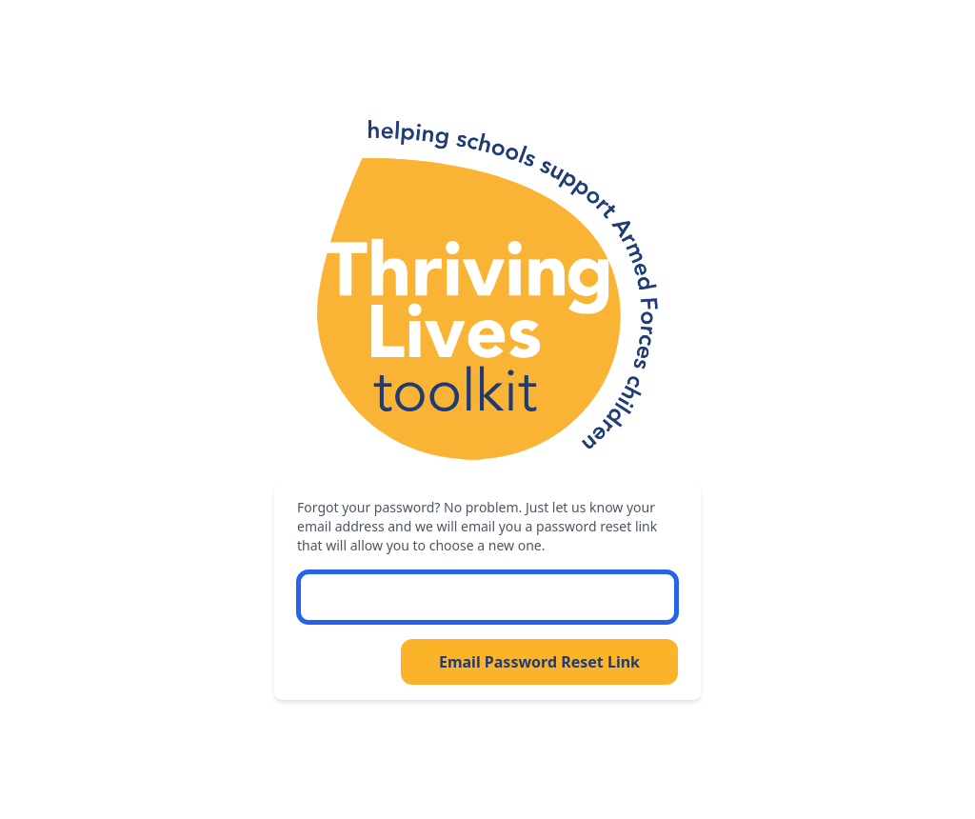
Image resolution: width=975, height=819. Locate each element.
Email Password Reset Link (539, 661)
